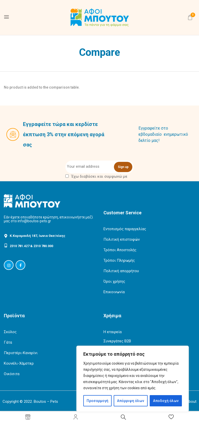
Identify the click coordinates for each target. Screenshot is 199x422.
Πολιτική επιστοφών (121, 239)
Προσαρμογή (97, 401)
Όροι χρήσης (114, 281)
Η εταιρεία (112, 332)
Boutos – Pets (46, 401)
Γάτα (8, 342)
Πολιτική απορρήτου (121, 271)
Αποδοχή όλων (166, 401)
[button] (190, 17)
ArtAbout (188, 401)
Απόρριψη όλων (130, 401)
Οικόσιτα (11, 374)
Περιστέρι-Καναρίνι (21, 353)
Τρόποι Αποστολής (119, 250)
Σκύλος (10, 332)
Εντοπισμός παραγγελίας (124, 229)
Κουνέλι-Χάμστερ (19, 363)
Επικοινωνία (114, 292)
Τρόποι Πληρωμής (119, 260)
